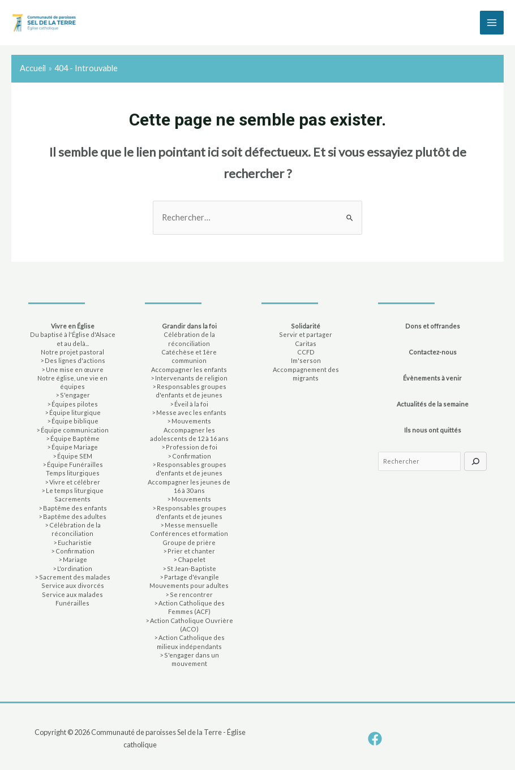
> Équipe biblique (72, 421)
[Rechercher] (475, 461)
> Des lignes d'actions (72, 360)
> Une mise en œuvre (72, 369)
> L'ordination (72, 568)
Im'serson (306, 360)
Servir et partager (305, 334)
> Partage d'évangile (189, 577)
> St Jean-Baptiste (189, 568)
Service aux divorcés (72, 585)
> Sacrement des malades (72, 577)
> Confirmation (73, 551)
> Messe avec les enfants (189, 412)
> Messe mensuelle (189, 525)
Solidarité (305, 326)
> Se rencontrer (189, 594)
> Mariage (72, 559)
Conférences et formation (189, 533)
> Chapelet (189, 559)
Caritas (305, 343)
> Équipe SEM (72, 456)
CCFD (306, 352)
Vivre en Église (73, 326)
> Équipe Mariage (72, 447)
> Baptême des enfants (72, 508)
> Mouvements (189, 421)
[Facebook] (375, 739)
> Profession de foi (189, 447)
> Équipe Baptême (73, 438)
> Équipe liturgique (73, 412)
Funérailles (72, 603)
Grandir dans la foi (189, 326)
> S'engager (72, 395)
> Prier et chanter (189, 551)
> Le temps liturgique (72, 490)
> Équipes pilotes (72, 404)
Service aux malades (72, 594)
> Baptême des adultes (72, 516)
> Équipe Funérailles (72, 464)
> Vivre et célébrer (72, 482)
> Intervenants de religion (189, 378)
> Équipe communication (72, 430)
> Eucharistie (72, 542)
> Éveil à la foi (189, 404)
